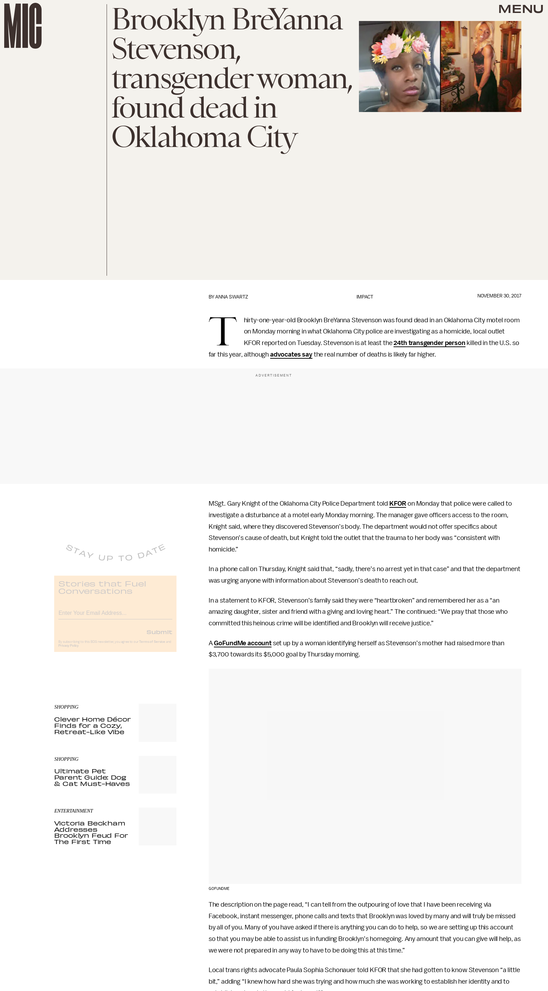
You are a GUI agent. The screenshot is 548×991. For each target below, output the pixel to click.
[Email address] (115, 616)
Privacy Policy (68, 650)
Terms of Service (152, 646)
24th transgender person (429, 342)
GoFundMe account (242, 643)
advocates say (291, 354)
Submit (159, 636)
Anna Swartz (231, 297)
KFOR (397, 503)
